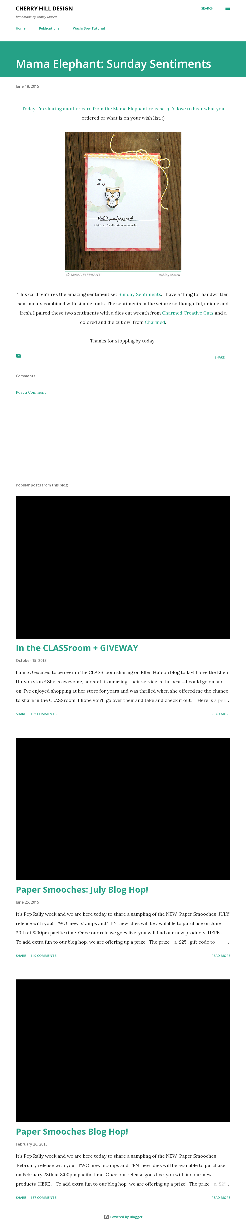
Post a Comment (31, 392)
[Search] (207, 8)
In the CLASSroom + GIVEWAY (77, 648)
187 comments (43, 1197)
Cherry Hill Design (44, 8)
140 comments (43, 955)
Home (20, 28)
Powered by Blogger (123, 1217)
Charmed (155, 322)
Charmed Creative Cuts (188, 313)
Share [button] (220, 357)
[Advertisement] (123, 442)
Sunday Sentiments (139, 294)
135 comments (43, 714)
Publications (49, 28)
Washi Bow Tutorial (89, 28)
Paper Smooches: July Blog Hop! (82, 889)
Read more (220, 714)
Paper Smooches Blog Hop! (72, 1131)
